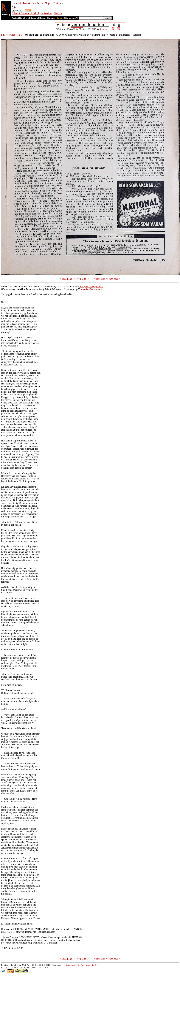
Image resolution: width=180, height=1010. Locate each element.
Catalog (34, 18)
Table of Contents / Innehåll (25, 13)
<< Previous (46, 13)
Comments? (71, 18)
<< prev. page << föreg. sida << (74, 278)
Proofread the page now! (91, 286)
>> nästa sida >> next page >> (106, 278)
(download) (70, 965)
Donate (60, 18)
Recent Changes (47, 18)
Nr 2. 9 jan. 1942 (49, 3)
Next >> (58, 13)
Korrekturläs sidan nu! (91, 289)
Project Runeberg (20, 18)
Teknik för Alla (23, 3)
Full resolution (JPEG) (12, 34)
